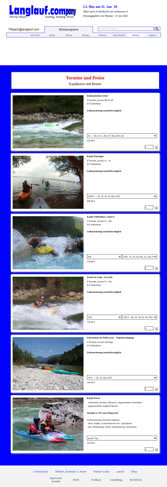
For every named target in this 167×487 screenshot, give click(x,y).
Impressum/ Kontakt (56, 480)
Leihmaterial (40, 471)
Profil (76, 479)
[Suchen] (157, 29)
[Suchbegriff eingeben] (126, 29)
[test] (69, 29)
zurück (120, 471)
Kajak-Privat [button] (93, 398)
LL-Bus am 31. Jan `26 (100, 6)
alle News (35, 35)
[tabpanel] (85, 80)
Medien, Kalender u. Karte (70, 471)
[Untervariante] (139, 256)
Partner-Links (101, 471)
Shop (134, 471)
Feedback (96, 479)
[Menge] (149, 147)
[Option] (122, 135)
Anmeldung (116, 479)
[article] (85, 122)
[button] (23, 29)
